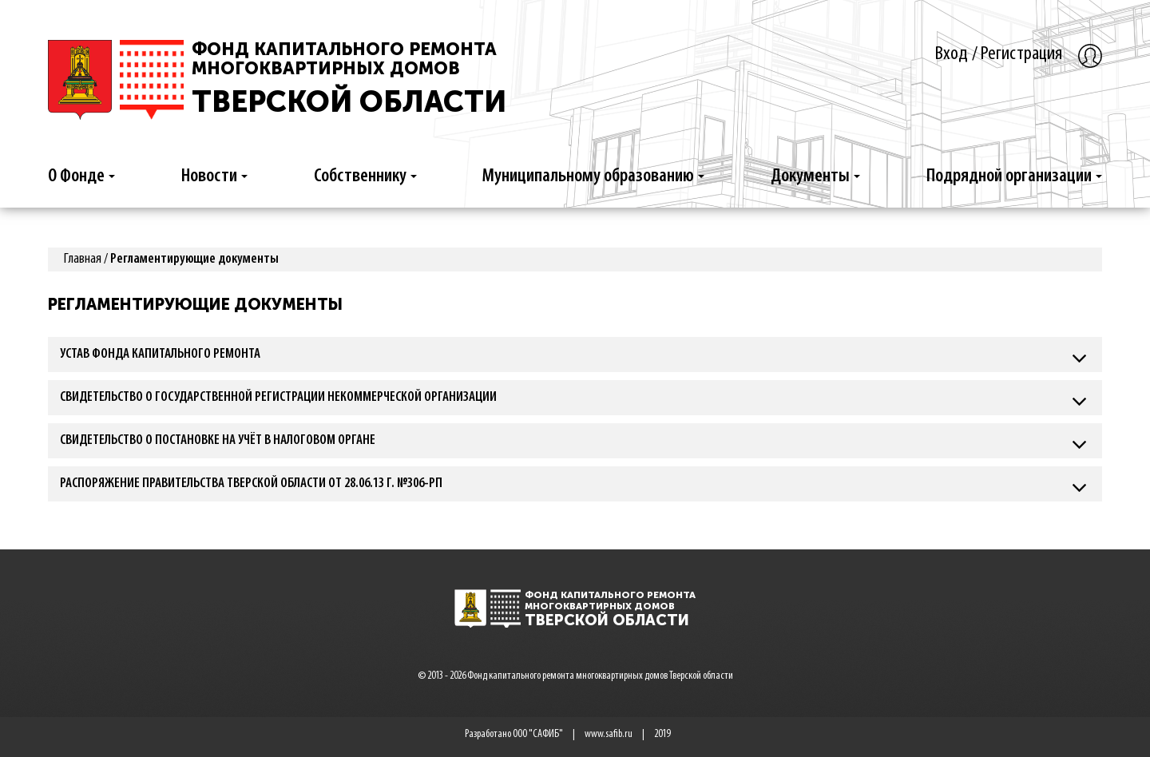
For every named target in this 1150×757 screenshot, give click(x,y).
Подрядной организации (1014, 176)
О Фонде (81, 176)
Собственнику (365, 176)
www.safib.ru (608, 734)
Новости (214, 176)
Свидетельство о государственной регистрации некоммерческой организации (278, 397)
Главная (82, 259)
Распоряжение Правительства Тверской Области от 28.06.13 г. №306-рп (251, 483)
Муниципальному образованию (593, 176)
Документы (815, 176)
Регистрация (1021, 54)
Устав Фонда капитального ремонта (160, 354)
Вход (951, 54)
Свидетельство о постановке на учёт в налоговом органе (217, 440)
